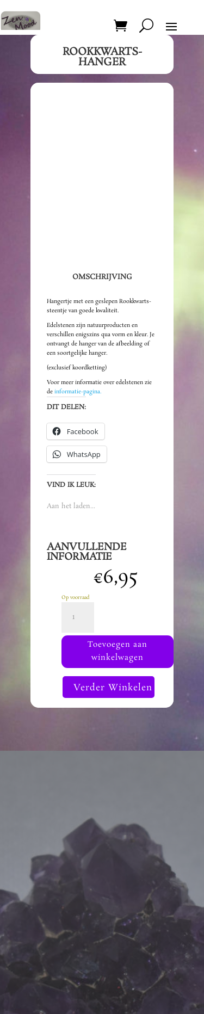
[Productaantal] (77, 617)
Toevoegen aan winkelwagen (117, 651)
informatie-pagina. (77, 391)
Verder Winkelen (112, 688)
